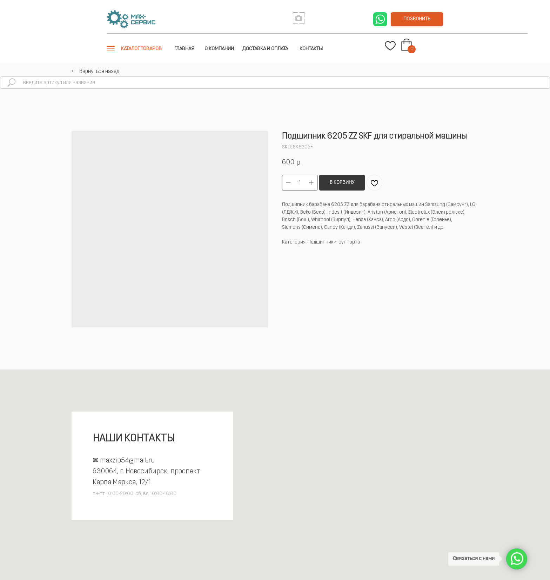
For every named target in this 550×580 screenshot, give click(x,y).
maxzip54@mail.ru (127, 460)
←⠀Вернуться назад (95, 71)
